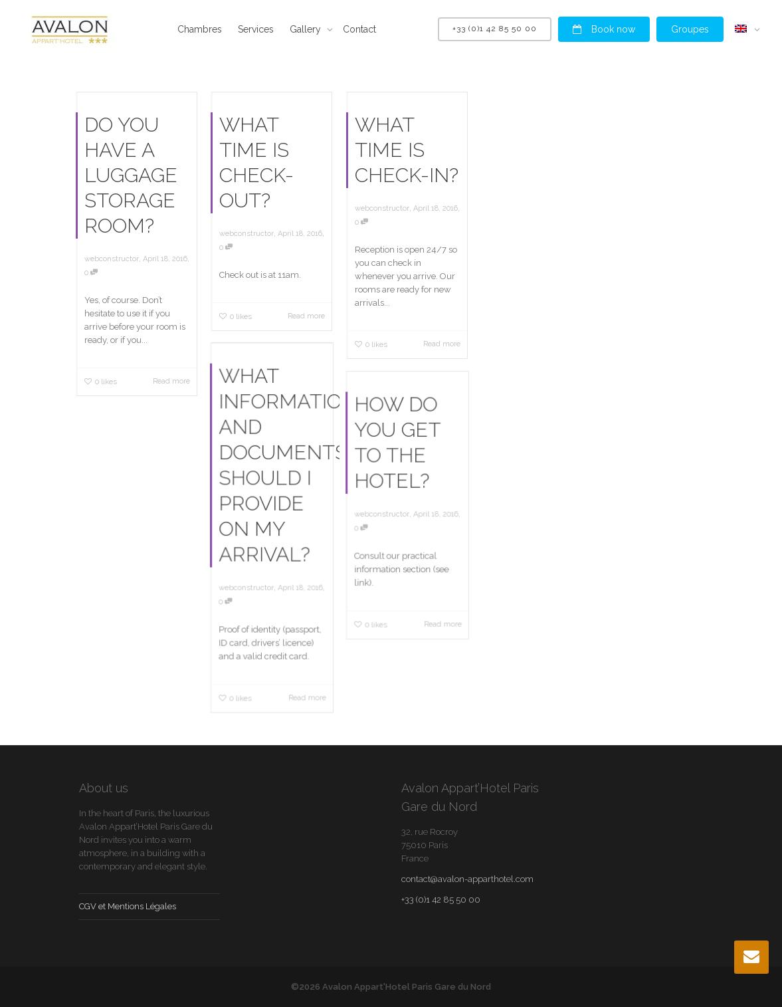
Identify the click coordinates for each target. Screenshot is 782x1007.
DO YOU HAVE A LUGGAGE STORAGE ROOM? (130, 175)
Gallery (307, 29)
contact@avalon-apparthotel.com (467, 879)
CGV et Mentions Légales (127, 906)
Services (256, 29)
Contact (359, 29)
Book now (604, 29)
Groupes (690, 29)
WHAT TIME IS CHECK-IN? (406, 150)
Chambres (199, 29)
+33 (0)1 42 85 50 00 (494, 28)
